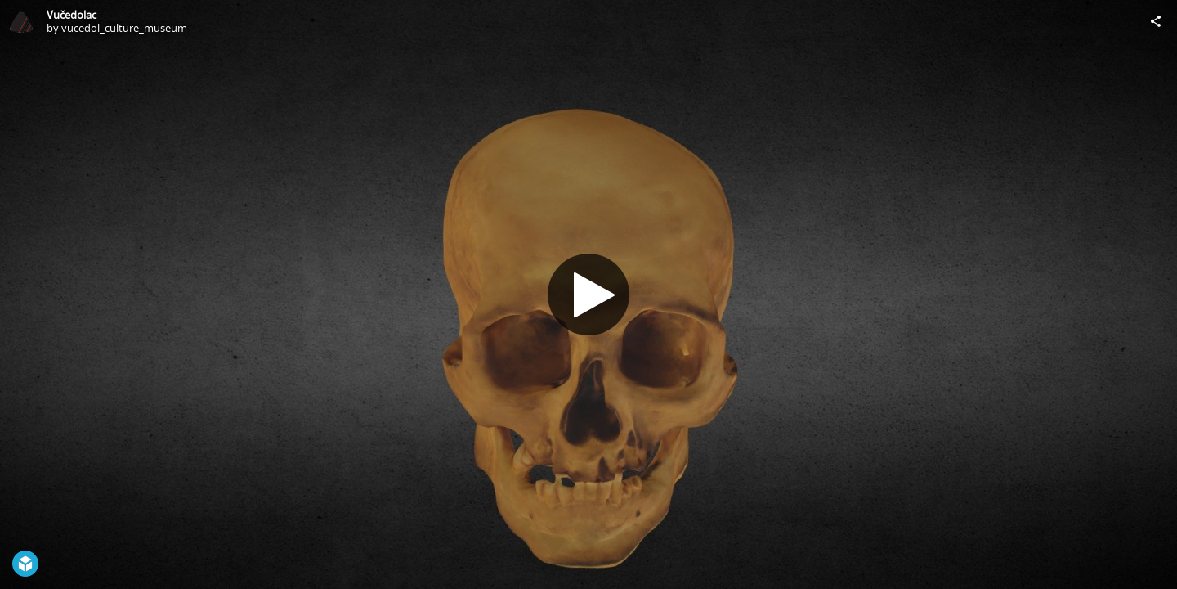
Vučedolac (71, 14)
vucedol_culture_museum (124, 27)
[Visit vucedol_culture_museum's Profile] (21, 21)
